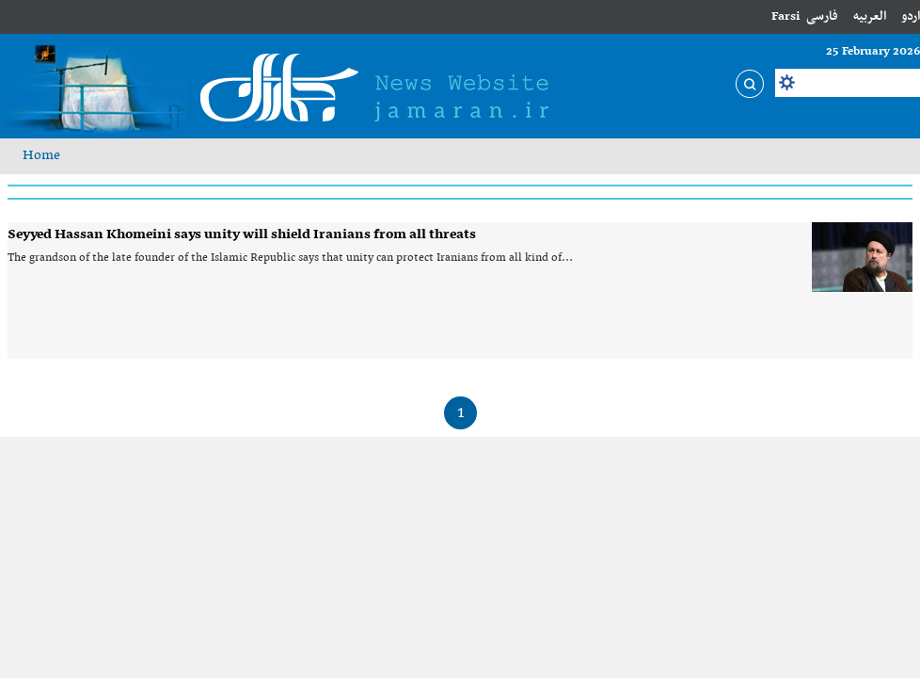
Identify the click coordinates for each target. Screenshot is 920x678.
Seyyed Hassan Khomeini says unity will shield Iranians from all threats (242, 234)
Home (41, 155)
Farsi (785, 16)
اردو (910, 16)
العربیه (869, 16)
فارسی (822, 16)
